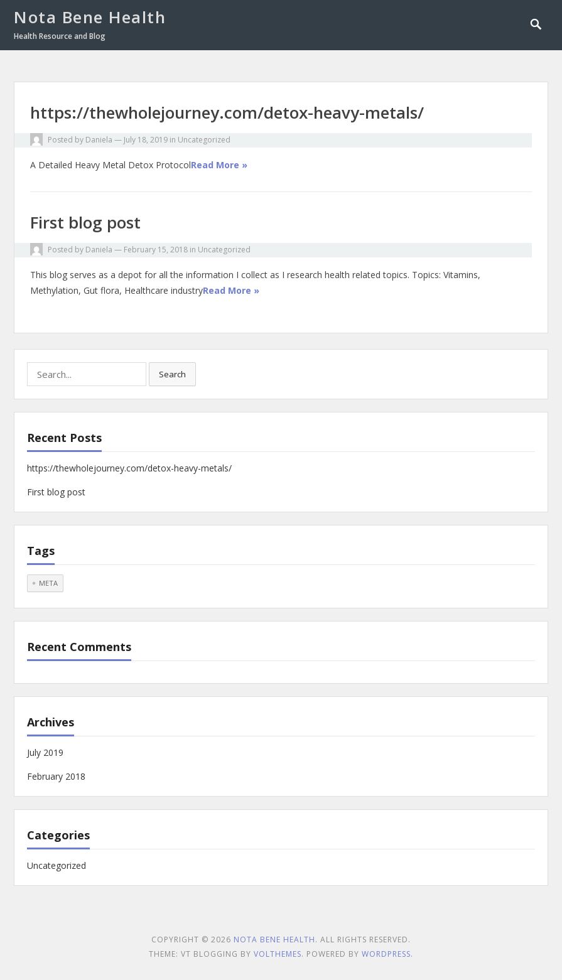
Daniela (98, 139)
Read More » (219, 165)
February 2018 (56, 776)
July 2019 (45, 752)
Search (172, 374)
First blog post (85, 222)
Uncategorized (204, 139)
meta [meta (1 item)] (48, 583)
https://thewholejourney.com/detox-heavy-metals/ (227, 112)
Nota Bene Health (90, 17)
